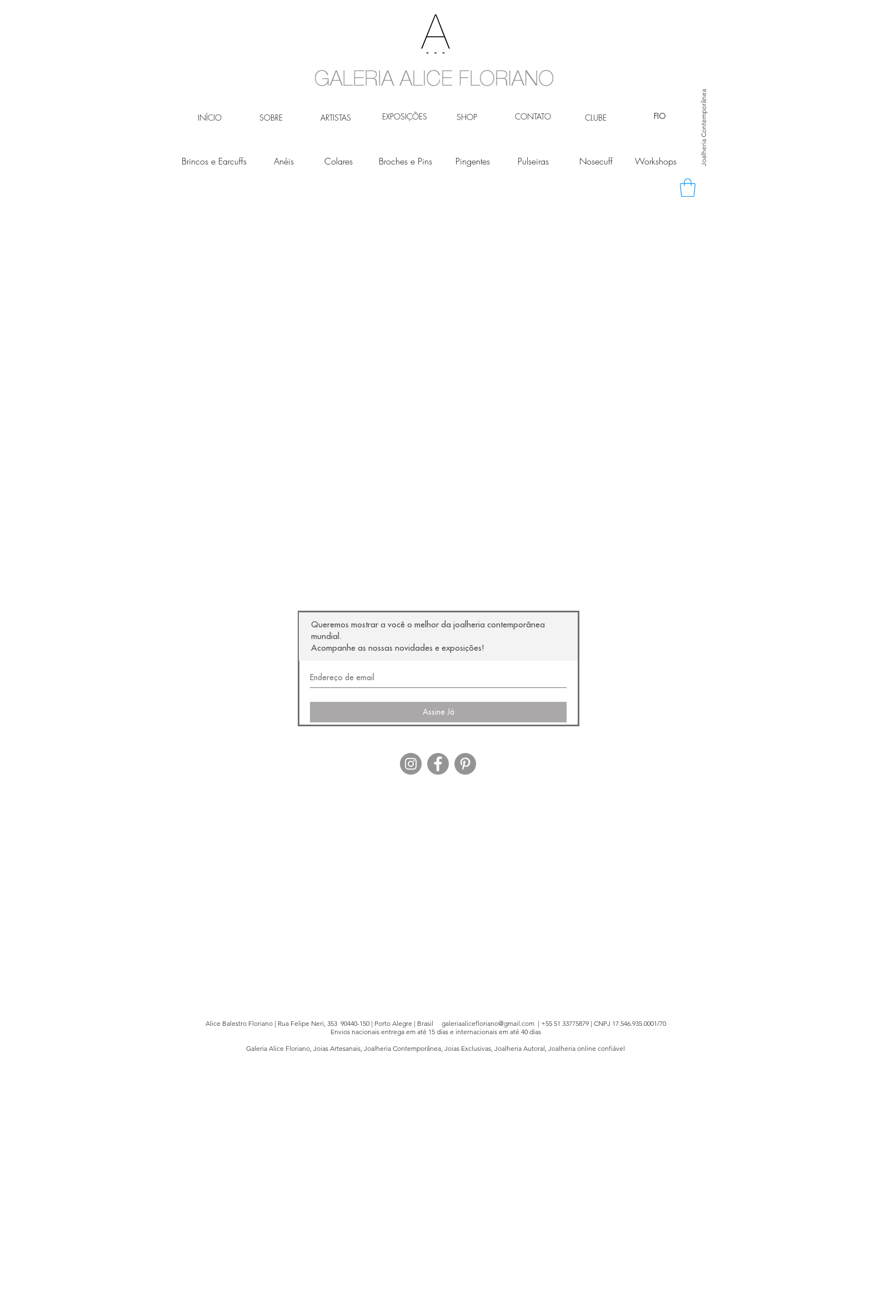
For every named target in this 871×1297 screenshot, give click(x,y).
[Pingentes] (472, 161)
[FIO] (660, 116)
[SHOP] (466, 117)
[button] (687, 187)
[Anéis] (283, 161)
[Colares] (338, 161)
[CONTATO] (533, 116)
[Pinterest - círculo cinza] (465, 764)
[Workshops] (656, 161)
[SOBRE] (271, 117)
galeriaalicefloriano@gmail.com (488, 1023)
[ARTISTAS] (335, 117)
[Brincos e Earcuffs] (214, 161)
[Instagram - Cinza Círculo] (411, 764)
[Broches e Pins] (405, 161)
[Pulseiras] (533, 161)
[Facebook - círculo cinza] (438, 764)
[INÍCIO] (210, 117)
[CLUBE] (595, 117)
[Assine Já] (438, 712)
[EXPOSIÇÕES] (404, 116)
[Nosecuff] (596, 161)
